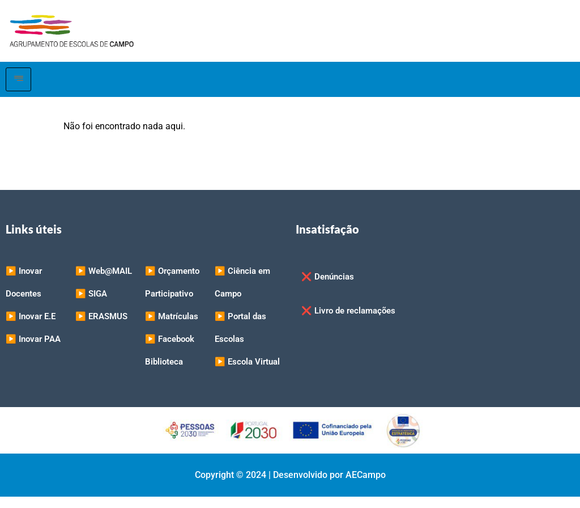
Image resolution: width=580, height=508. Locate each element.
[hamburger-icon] (18, 79)
